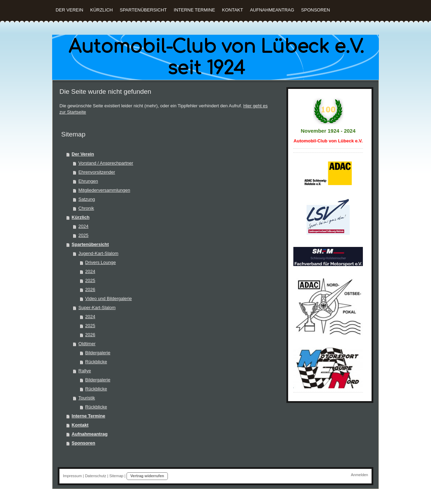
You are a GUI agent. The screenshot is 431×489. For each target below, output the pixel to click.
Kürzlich (80, 217)
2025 (84, 235)
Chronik (86, 208)
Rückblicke (96, 361)
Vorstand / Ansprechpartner (106, 163)
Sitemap (116, 476)
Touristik (87, 397)
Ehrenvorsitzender (97, 172)
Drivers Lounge (100, 262)
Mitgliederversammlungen (104, 190)
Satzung (87, 199)
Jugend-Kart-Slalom (99, 253)
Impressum (72, 476)
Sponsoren (83, 443)
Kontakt (80, 425)
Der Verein (83, 154)
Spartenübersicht (90, 244)
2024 (84, 226)
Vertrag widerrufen (147, 476)
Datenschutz (95, 476)
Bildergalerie (97, 352)
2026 (90, 289)
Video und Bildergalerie (108, 298)
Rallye (85, 370)
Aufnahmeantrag (89, 434)
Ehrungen (88, 181)
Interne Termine (88, 415)
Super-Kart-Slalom (97, 307)
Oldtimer (87, 343)
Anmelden (359, 475)
